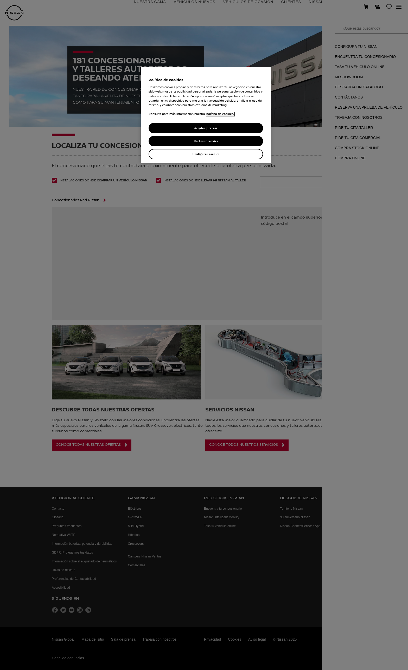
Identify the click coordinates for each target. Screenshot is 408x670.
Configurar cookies (205, 153)
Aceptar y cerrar (206, 127)
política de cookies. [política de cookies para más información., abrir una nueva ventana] (220, 114)
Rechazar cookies (206, 140)
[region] (206, 115)
